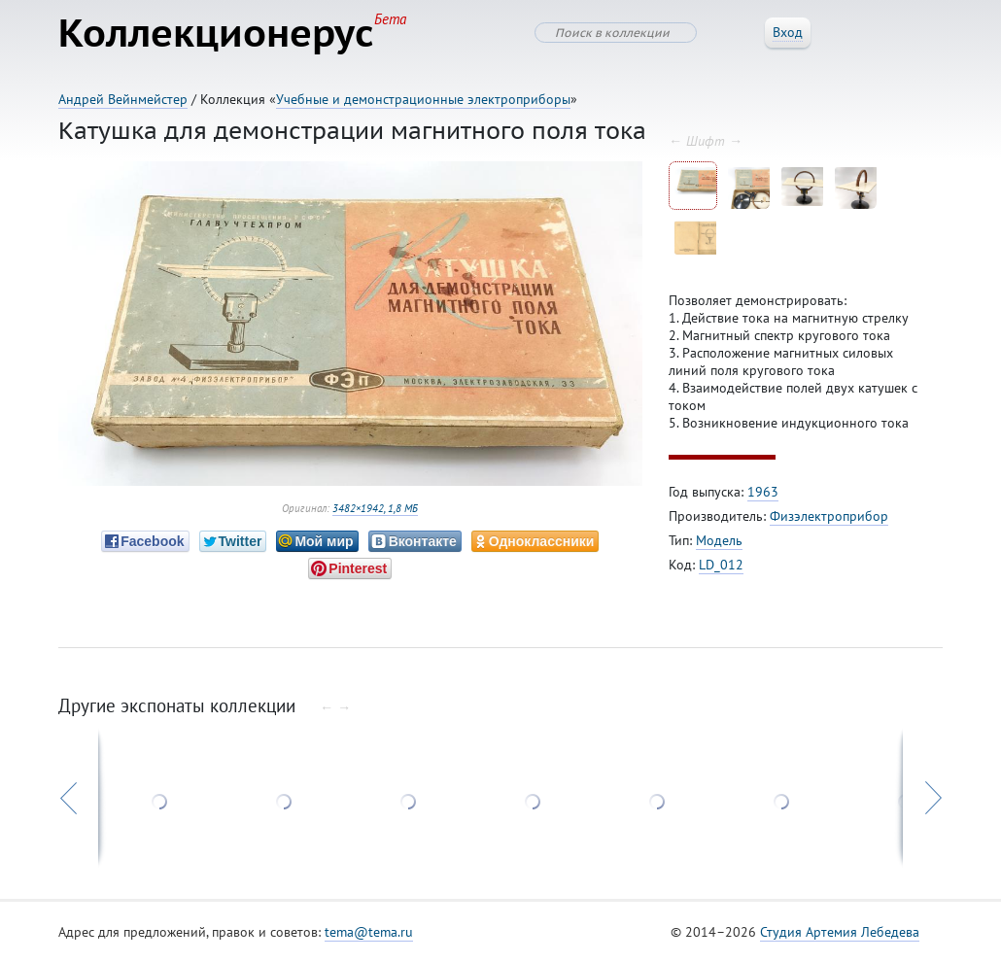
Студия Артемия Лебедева (839, 932)
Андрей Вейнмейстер (123, 99)
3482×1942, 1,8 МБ (375, 508)
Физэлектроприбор (829, 516)
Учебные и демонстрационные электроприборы (423, 99)
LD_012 (721, 564)
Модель (719, 540)
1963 (762, 491)
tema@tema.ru (369, 932)
